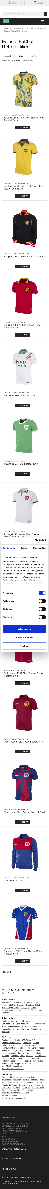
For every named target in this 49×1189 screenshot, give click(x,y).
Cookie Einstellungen (13, 1144)
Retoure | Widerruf (12, 1128)
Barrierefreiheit (11, 1141)
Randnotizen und (14, 2)
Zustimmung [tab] (9, 548)
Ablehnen (24, 646)
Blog (4, 1181)
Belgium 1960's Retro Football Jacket (23, 256)
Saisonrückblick (38, 4)
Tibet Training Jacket (15, 880)
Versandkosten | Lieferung (16, 1123)
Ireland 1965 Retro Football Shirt (21, 464)
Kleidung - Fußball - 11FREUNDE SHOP (29, 29)
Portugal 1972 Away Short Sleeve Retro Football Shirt (21, 535)
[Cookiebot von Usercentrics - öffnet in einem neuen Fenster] (35, 540)
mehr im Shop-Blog (14, 4)
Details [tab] (24, 548)
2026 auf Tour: (39, 2)
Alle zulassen (24, 629)
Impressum (7, 1134)
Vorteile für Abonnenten (15, 1126)
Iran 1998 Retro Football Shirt (19, 395)
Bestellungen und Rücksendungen (24, 1181)
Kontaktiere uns (10, 1184)
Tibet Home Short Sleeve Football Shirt (24, 812)
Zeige (21, 56)
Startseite (7, 29)
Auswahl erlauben (24, 637)
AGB (4, 1136)
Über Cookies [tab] (39, 548)
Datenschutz (8, 1139)
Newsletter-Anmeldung (14, 1131)
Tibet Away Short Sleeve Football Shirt (24, 741)
